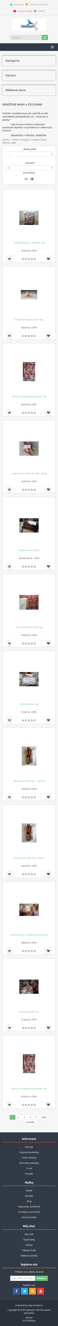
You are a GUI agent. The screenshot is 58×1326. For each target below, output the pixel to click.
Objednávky (29, 1239)
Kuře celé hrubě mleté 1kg (29, 627)
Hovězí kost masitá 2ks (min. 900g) (29, 473)
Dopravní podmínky (29, 1152)
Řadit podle (30, 149)
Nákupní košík (29, 1250)
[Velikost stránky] (29, 167)
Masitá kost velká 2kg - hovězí (29, 858)
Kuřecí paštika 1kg (29, 704)
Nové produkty (29, 1217)
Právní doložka (29, 1157)
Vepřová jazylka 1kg (29, 1011)
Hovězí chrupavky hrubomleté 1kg (29, 396)
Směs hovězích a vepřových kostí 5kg (29, 934)
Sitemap (29, 1146)
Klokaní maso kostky (29, 550)
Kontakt (29, 1173)
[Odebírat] (22, 1278)
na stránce (29, 172)
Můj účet (29, 1234)
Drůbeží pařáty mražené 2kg (29, 319)
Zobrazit (29, 162)
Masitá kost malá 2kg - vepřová (29, 781)
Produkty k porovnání (29, 1211)
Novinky (29, 1195)
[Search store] (26, 37)
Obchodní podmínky (29, 1163)
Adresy (29, 1244)
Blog (29, 1201)
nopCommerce (35, 1305)
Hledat (29, 1190)
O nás (29, 1168)
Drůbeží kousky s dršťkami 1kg (29, 242)
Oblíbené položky (29, 1255)
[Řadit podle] (29, 154)
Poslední (30, 1122)
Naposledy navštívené (29, 1206)
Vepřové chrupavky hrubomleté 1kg (29, 1088)
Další (43, 1117)
